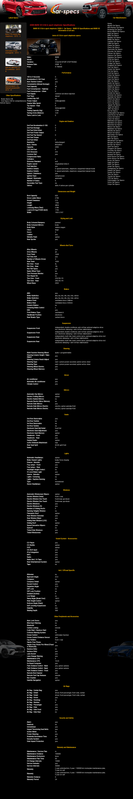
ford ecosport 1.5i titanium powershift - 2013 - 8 (13, 88)
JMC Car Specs (113, 109)
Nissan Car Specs (113, 145)
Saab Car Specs (113, 162)
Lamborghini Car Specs (115, 113)
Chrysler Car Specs (114, 51)
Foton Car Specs (113, 75)
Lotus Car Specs (113, 119)
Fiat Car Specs (112, 71)
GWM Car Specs (113, 87)
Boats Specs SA (7, 99)
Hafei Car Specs (113, 89)
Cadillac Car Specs (114, 41)
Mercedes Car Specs (115, 135)
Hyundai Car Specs (114, 97)
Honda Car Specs (113, 93)
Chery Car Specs (113, 47)
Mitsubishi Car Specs (115, 141)
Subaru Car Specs (113, 170)
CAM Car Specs (113, 43)
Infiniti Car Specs (113, 99)
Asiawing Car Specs (114, 29)
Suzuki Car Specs (113, 172)
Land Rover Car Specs (115, 115)
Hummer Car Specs (114, 95)
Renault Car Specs (114, 154)
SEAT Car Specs (113, 164)
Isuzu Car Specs (113, 101)
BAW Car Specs (113, 35)
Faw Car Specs (112, 67)
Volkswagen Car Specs (115, 180)
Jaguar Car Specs (113, 105)
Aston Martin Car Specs (116, 31)
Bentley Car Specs (114, 37)
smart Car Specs (113, 166)
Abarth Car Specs (113, 26)
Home (109, 24)
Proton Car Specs (113, 152)
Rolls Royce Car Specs (115, 156)
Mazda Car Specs (113, 131)
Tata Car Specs (112, 174)
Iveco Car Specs (113, 103)
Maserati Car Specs (114, 125)
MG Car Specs (112, 137)
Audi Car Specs (113, 33)
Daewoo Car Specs (114, 55)
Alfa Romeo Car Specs (115, 28)
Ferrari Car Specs (113, 69)
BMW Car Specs (113, 39)
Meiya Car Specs (113, 133)
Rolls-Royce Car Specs (115, 158)
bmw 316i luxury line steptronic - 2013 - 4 (12, 35)
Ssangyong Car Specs (115, 168)
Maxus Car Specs (113, 127)
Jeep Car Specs (113, 107)
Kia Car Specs (112, 111)
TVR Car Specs (112, 178)
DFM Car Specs (113, 59)
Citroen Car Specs (114, 53)
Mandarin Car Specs (114, 123)
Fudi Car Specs (113, 77)
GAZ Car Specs (113, 81)
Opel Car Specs (113, 147)
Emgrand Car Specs (114, 65)
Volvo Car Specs (113, 182)
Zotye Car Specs (113, 184)
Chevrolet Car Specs (114, 49)
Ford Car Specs (113, 73)
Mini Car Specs (113, 139)
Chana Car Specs (113, 45)
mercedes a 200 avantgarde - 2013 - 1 (13, 52)
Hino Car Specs (113, 91)
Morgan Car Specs (114, 143)
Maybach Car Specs (114, 129)
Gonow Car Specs (113, 85)
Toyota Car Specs (113, 176)
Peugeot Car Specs (114, 149)
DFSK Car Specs (113, 61)
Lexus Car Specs (113, 117)
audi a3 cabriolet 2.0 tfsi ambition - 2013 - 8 (13, 69)
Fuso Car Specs (113, 79)
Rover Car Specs (113, 160)
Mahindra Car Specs (114, 121)
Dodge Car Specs (113, 63)
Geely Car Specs (113, 83)
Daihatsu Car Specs (114, 57)
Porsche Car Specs (114, 151)
